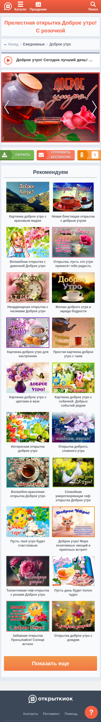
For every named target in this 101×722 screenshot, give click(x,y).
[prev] (6, 107)
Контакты (30, 714)
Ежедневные (34, 44)
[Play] (8, 60)
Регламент (51, 714)
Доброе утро (60, 44)
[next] (94, 107)
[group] (50, 60)
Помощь (71, 714)
